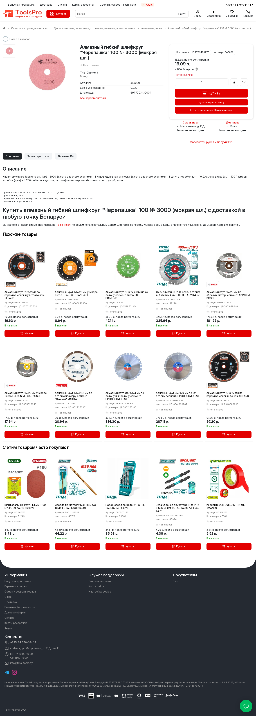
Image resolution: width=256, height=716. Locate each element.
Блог (176, 581)
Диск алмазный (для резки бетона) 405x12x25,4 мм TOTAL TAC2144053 (178, 293)
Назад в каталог (20, 39)
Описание (12, 156)
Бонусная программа (21, 4)
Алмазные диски (153, 28)
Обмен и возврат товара (20, 591)
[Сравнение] (214, 14)
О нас (8, 596)
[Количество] (201, 82)
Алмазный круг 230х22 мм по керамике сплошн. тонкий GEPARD (227, 394)
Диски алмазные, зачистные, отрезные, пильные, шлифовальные (97, 28)
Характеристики (38, 156)
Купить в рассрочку (211, 102)
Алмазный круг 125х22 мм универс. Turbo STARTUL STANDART (76, 293)
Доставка (46, 4)
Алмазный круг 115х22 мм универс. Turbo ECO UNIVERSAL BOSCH (26, 394)
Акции (147, 4)
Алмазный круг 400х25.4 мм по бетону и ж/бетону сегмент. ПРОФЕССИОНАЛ (124, 396)
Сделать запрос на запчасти (118, 4)
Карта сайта (96, 586)
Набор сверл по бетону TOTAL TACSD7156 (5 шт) (125, 506)
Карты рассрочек (83, 4)
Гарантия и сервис (16, 586)
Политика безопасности (20, 607)
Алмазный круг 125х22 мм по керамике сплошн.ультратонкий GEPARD (24, 295)
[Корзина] (248, 14)
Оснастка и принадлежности (31, 28)
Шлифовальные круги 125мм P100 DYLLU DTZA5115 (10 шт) (25, 506)
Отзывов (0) (66, 156)
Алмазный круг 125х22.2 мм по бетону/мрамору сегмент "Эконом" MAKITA (73, 396)
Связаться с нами (100, 581)
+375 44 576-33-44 (23, 642)
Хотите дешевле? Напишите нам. (211, 110)
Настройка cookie (100, 591)
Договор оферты (15, 612)
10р (230, 142)
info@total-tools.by (21, 662)
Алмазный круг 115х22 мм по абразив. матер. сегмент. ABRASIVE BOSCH (228, 295)
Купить (27, 333)
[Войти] (197, 14)
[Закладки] (232, 14)
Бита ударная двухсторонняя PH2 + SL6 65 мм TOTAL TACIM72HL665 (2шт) (177, 507)
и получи (221, 142)
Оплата (62, 4)
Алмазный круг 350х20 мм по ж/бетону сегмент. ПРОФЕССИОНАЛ (177, 394)
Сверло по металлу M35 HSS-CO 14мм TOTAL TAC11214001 (75, 506)
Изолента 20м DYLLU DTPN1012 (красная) (225, 506)
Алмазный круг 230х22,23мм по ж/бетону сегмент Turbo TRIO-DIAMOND (126, 295)
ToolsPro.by (63, 224)
